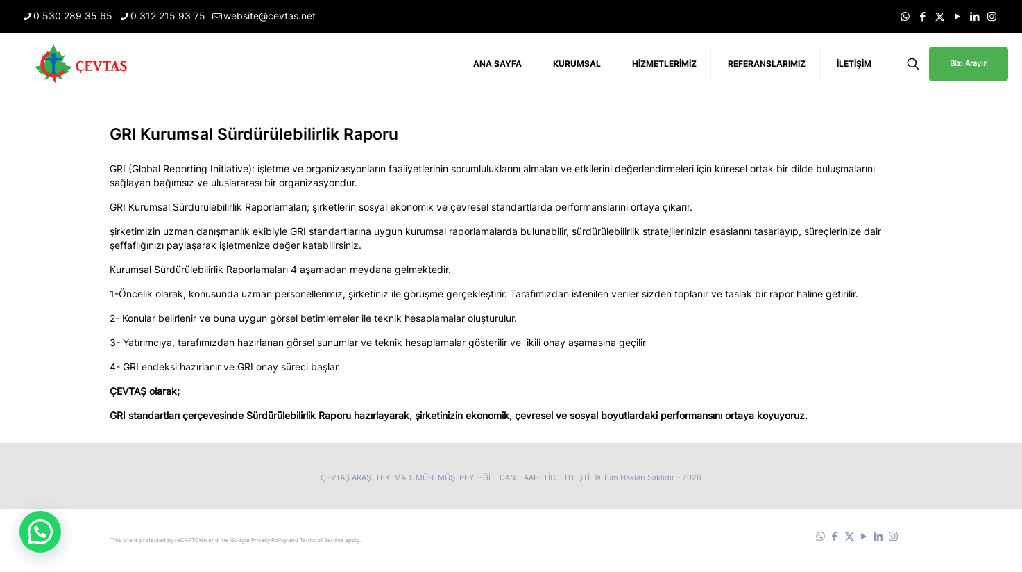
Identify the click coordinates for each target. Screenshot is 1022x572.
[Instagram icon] (992, 16)
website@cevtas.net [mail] (269, 16)
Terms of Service (321, 540)
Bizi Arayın (968, 63)
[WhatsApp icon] (905, 16)
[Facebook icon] (922, 16)
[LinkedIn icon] (974, 16)
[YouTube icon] (957, 16)
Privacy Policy (269, 540)
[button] (40, 532)
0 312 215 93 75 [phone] (167, 16)
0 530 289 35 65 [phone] (72, 16)
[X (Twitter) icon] (940, 16)
